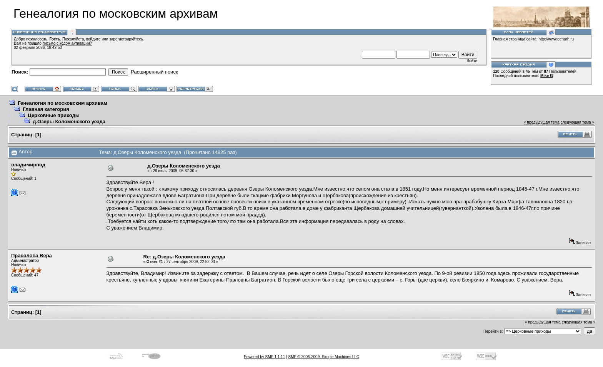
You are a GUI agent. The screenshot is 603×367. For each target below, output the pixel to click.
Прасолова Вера (31, 255)
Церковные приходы (54, 115)
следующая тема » (577, 122)
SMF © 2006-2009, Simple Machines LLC (323, 357)
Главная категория (46, 109)
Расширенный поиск (154, 72)
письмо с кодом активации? (67, 43)
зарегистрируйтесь (126, 39)
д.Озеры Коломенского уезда (69, 121)
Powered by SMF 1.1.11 (264, 357)
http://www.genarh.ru (556, 39)
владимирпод (28, 165)
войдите (93, 39)
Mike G (546, 76)
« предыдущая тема (542, 122)
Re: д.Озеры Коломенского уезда (184, 257)
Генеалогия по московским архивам (62, 103)
